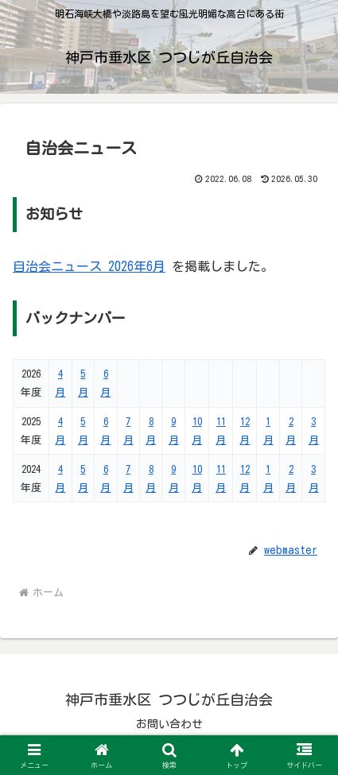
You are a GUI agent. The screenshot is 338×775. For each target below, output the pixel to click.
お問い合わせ (169, 724)
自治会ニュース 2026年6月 (89, 266)
